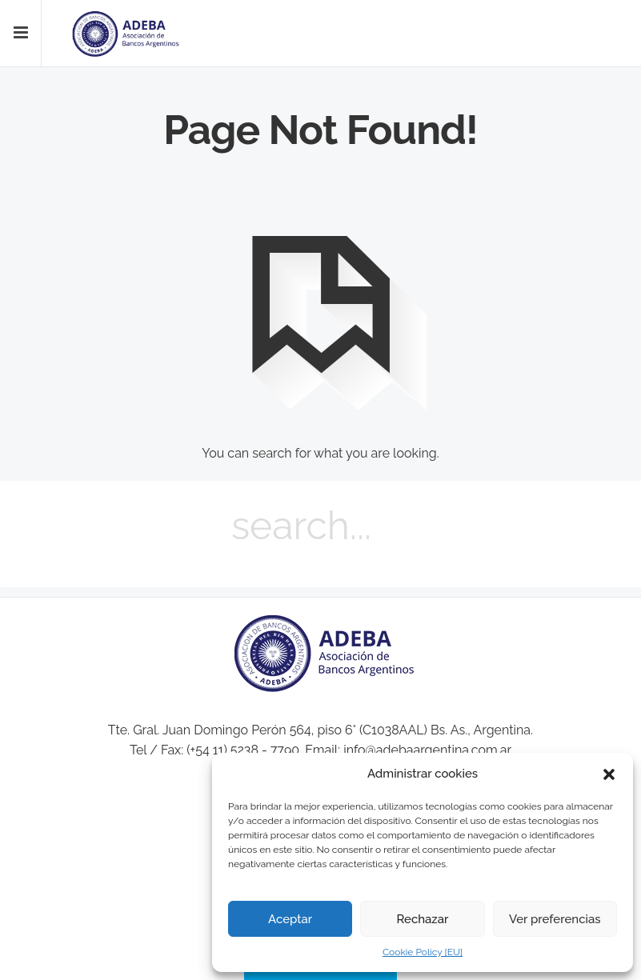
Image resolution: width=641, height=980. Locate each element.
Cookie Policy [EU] (423, 952)
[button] (609, 774)
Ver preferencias (555, 919)
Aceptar (290, 919)
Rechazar (422, 919)
